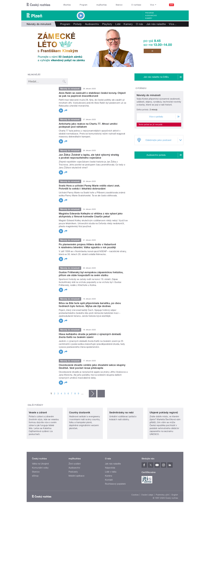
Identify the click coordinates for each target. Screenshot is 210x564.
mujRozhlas (101, 5)
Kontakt (109, 497)
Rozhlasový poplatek (115, 501)
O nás (139, 24)
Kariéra (108, 493)
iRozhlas (67, 5)
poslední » (101, 393)
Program (83, 5)
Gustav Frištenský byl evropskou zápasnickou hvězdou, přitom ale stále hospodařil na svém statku (91, 274)
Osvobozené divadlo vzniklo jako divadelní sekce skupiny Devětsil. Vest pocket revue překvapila (92, 366)
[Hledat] (179, 5)
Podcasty (73, 489)
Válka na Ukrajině (40, 481)
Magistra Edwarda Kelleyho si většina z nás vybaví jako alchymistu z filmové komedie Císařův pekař (91, 215)
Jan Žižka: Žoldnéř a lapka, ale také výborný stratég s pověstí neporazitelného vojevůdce (89, 156)
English (175, 513)
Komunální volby (40, 485)
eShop (35, 493)
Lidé (117, 24)
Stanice (119, 5)
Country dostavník (79, 430)
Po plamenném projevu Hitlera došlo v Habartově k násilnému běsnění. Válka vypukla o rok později (87, 246)
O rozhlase (136, 5)
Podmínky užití (162, 513)
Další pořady (35, 405)
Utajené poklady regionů (164, 430)
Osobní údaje (147, 513)
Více (173, 24)
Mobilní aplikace (77, 493)
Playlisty (107, 24)
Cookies (135, 513)
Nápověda (110, 485)
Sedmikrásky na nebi (121, 430)
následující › (92, 393)
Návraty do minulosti (149, 120)
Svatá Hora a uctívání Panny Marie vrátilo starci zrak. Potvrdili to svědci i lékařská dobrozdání (89, 187)
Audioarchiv (151, 16)
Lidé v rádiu (111, 489)
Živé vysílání (75, 481)
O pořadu (141, 88)
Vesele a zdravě (38, 430)
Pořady (77, 24)
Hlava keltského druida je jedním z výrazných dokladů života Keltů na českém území (90, 335)
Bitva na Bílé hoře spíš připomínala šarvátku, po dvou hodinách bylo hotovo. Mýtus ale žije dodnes (90, 304)
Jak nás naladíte (156, 24)
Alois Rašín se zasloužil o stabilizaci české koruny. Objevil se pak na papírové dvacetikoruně (92, 94)
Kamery (148, 18)
